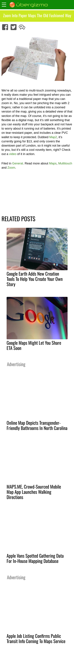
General (17, 163)
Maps (53, 163)
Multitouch (65, 163)
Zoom (11, 167)
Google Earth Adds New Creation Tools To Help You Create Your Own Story (35, 278)
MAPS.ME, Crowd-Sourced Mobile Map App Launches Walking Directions (34, 491)
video (12, 154)
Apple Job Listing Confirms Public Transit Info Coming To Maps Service (36, 638)
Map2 (53, 137)
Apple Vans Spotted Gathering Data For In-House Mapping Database (35, 558)
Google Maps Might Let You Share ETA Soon (34, 345)
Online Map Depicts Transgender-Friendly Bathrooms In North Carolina (37, 425)
